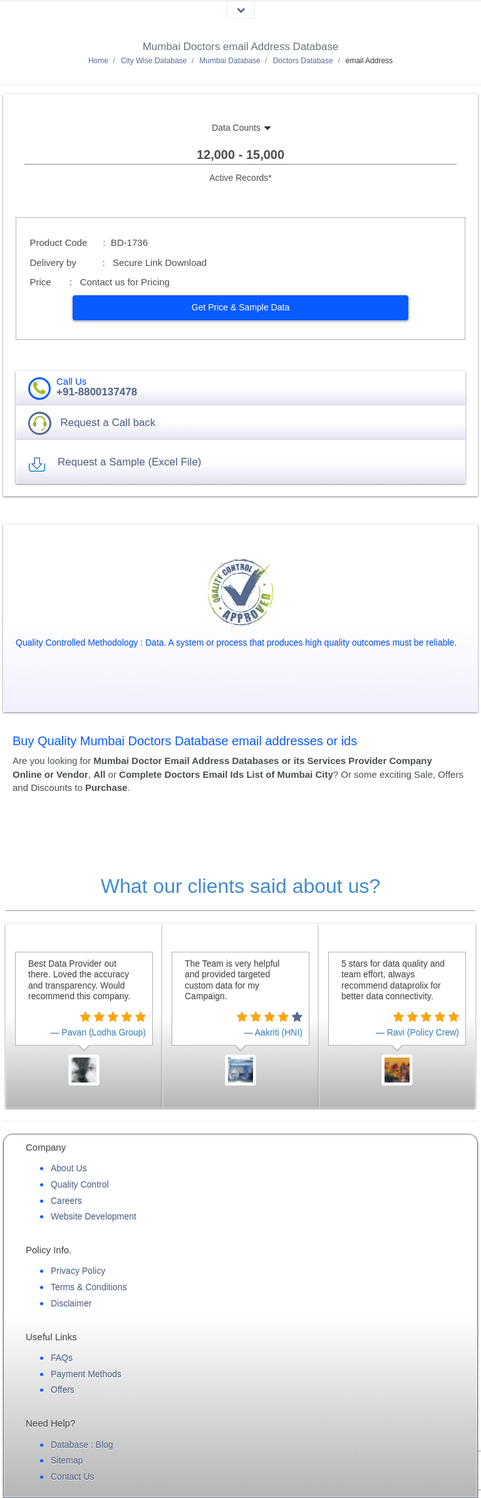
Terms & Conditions (89, 1287)
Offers (63, 1390)
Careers (66, 1201)
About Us (69, 1168)
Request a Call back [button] (107, 423)
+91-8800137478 (96, 392)
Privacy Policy (78, 1271)
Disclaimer (71, 1303)
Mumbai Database (229, 60)
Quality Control (80, 1185)
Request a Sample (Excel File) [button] (130, 462)
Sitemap (67, 1460)
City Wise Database (154, 60)
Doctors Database (303, 60)
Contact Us (72, 1477)
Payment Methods (86, 1374)
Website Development (94, 1216)
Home (98, 60)
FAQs (62, 1358)
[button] (241, 308)
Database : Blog (82, 1445)
